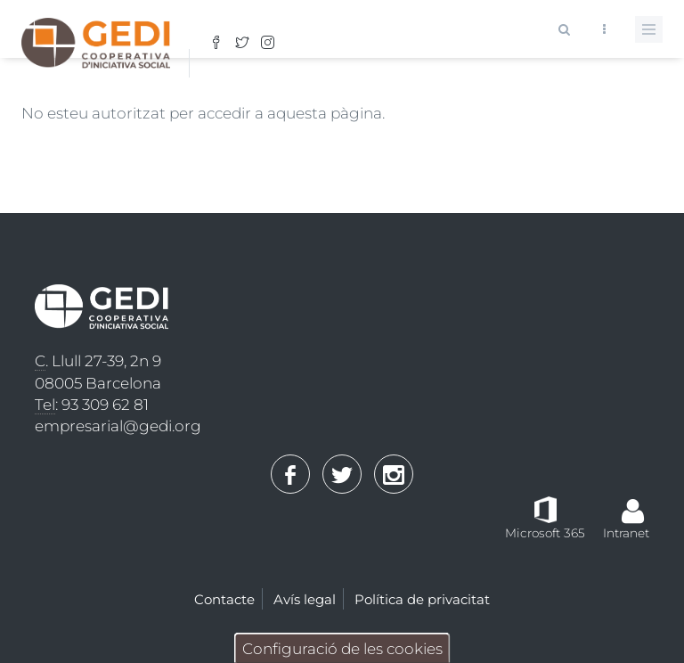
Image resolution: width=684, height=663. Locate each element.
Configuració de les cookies (342, 649)
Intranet (626, 533)
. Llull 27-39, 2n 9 (98, 361)
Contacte (224, 599)
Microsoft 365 (545, 533)
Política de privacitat (422, 599)
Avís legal (304, 599)
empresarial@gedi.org (118, 426)
